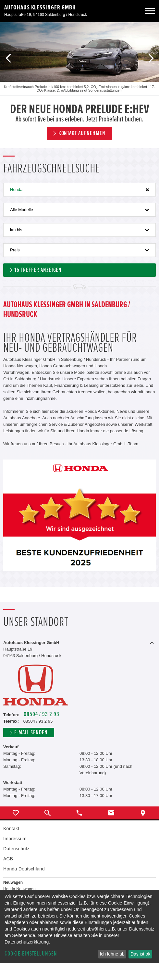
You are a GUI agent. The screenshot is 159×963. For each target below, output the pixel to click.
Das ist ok (140, 954)
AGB (8, 858)
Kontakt (11, 828)
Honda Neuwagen (19, 889)
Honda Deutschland (24, 868)
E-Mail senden (30, 732)
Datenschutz (16, 848)
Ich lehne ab (112, 954)
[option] (79, 85)
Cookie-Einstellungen (31, 954)
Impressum (15, 838)
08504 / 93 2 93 (41, 714)
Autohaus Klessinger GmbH (40, 7)
